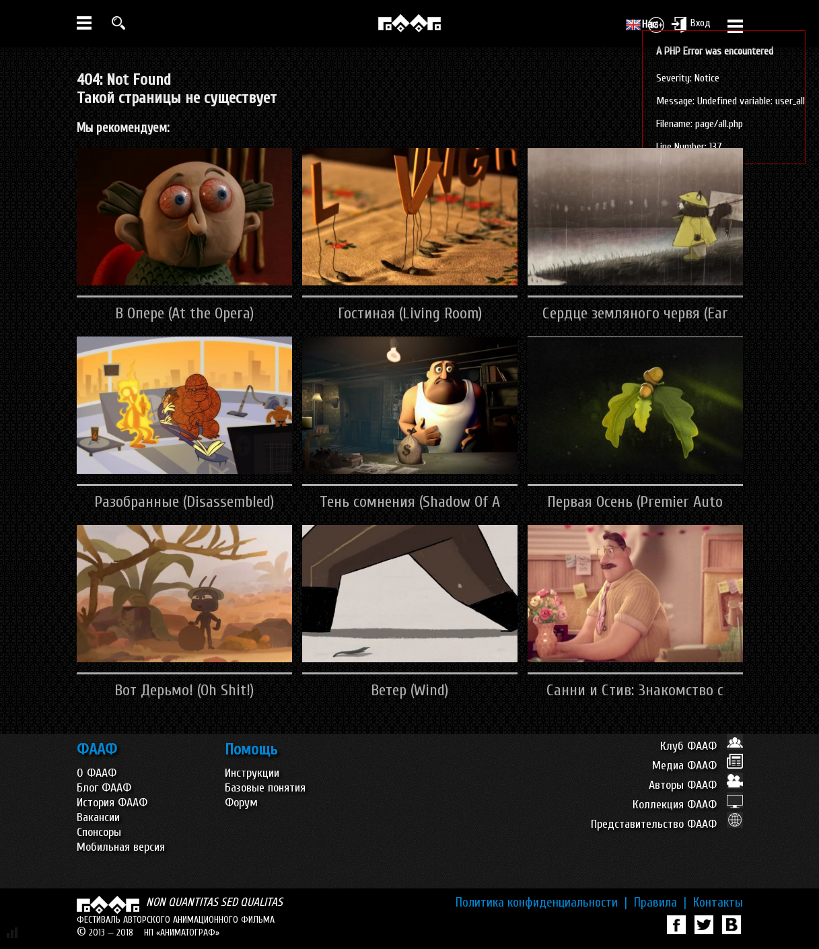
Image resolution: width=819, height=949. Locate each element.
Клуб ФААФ (701, 746)
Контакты (718, 902)
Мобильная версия (121, 847)
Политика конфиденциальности (541, 902)
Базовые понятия (265, 788)
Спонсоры (99, 832)
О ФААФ (96, 773)
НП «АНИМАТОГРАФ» (181, 932)
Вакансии (98, 817)
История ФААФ (112, 803)
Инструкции (252, 773)
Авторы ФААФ (696, 785)
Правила (660, 902)
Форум (241, 803)
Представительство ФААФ (667, 824)
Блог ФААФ (104, 788)
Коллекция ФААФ (688, 805)
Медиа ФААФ (697, 766)
